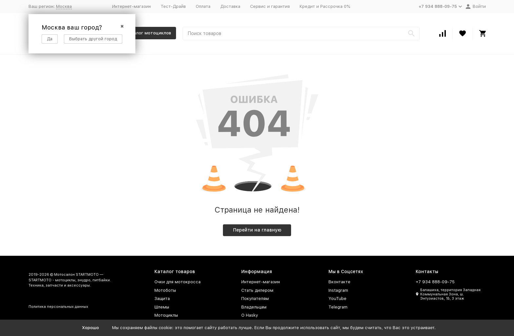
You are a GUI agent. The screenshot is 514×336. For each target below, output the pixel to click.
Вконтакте (339, 281)
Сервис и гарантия (270, 6)
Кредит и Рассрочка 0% (325, 6)
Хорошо (90, 327)
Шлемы (161, 307)
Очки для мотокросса (177, 281)
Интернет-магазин (131, 6)
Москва (64, 6)
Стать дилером (257, 290)
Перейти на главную (257, 230)
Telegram (337, 307)
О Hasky (249, 315)
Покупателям (255, 298)
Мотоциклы (166, 315)
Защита (162, 298)
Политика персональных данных (58, 307)
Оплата (203, 6)
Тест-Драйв (173, 6)
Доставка (230, 6)
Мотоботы (165, 290)
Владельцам (254, 307)
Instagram (338, 290)
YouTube (337, 298)
